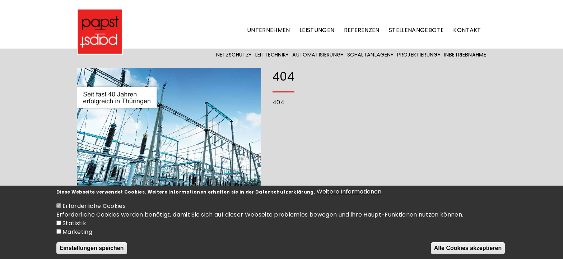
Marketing (77, 236)
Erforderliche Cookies (94, 210)
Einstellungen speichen (92, 252)
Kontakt (467, 30)
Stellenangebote (416, 30)
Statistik (74, 227)
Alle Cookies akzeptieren (468, 252)
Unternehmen (268, 30)
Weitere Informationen (349, 196)
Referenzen (362, 30)
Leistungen (316, 30)
